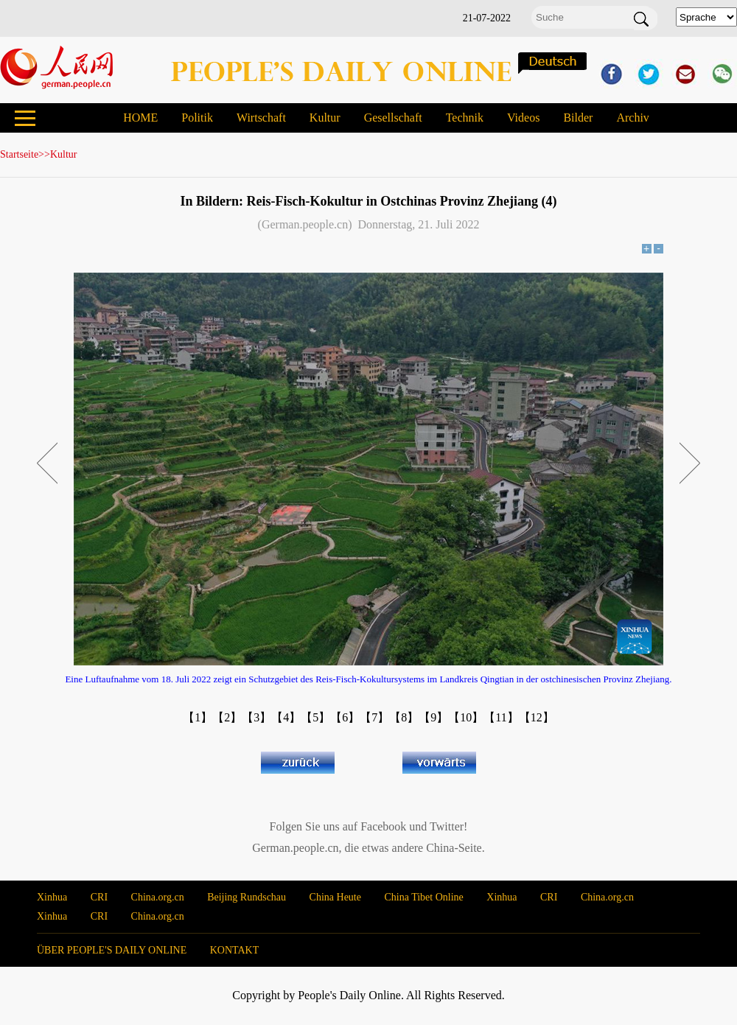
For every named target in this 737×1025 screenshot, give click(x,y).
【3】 (256, 717)
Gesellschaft (393, 117)
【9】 (433, 717)
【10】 (465, 717)
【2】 (227, 717)
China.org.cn (157, 897)
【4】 (286, 717)
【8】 (404, 717)
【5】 (315, 717)
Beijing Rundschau (246, 897)
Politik (197, 117)
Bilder (578, 117)
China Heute (335, 897)
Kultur (325, 117)
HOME (140, 117)
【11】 (500, 717)
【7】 (374, 717)
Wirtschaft (261, 117)
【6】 (345, 717)
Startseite (19, 154)
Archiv (632, 117)
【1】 (197, 717)
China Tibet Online (423, 897)
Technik (464, 117)
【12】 (536, 717)
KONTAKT (234, 950)
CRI (99, 897)
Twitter (447, 826)
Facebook (383, 826)
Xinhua (52, 897)
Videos (523, 117)
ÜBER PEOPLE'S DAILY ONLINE (111, 950)
